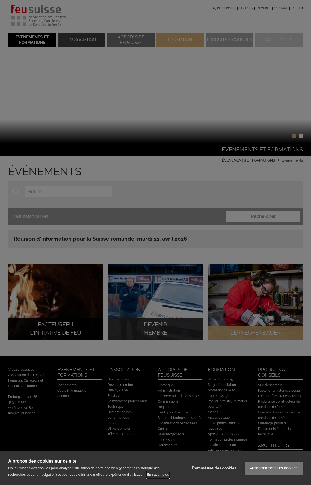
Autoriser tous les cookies (273, 468)
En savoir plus (158, 474)
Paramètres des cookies (214, 468)
